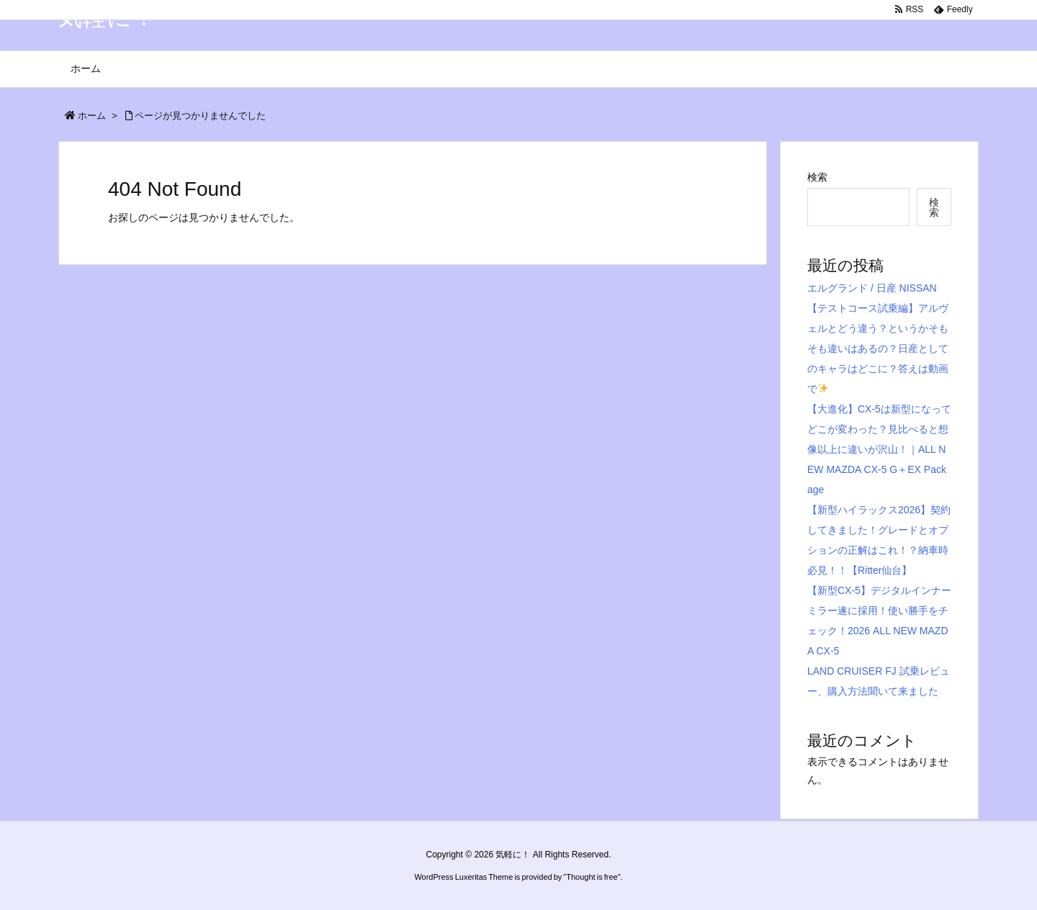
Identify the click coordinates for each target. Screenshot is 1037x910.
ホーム (92, 115)
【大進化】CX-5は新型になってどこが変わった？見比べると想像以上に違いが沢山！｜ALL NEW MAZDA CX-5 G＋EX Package (879, 449)
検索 (817, 177)
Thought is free (591, 877)
